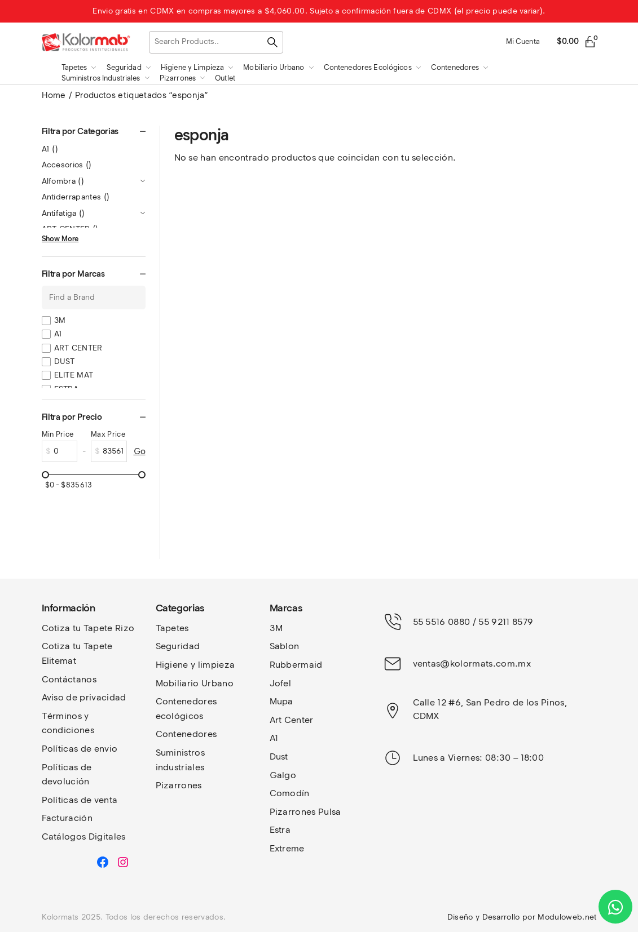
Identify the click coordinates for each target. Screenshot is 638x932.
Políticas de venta (80, 800)
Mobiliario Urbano (195, 683)
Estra (280, 829)
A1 (50, 149)
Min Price (58, 434)
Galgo (283, 775)
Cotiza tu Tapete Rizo (88, 628)
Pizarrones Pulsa (305, 811)
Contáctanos (69, 679)
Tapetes (172, 628)
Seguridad (178, 646)
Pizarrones (179, 785)
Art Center (292, 719)
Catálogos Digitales (84, 836)
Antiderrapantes (76, 197)
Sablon (285, 646)
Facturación (67, 818)
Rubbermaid (296, 664)
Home (54, 95)
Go (140, 451)
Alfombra (63, 181)
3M (60, 320)
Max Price (108, 434)
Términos (63, 716)
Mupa (281, 701)
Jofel (281, 683)
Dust (279, 756)
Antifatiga (63, 213)
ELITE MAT (74, 375)
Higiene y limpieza (195, 664)
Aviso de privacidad (84, 697)
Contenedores (186, 734)
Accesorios (67, 165)
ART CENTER (78, 348)
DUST (64, 361)
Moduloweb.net (567, 917)
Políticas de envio (80, 748)
